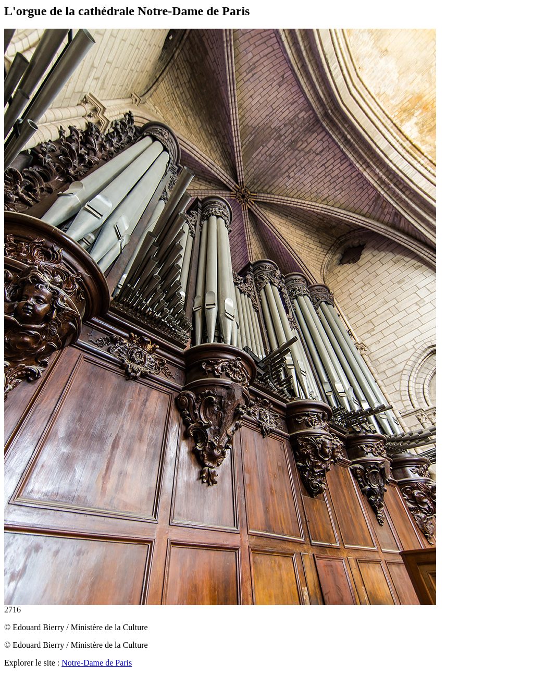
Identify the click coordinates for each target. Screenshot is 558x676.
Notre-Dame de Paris (96, 662)
